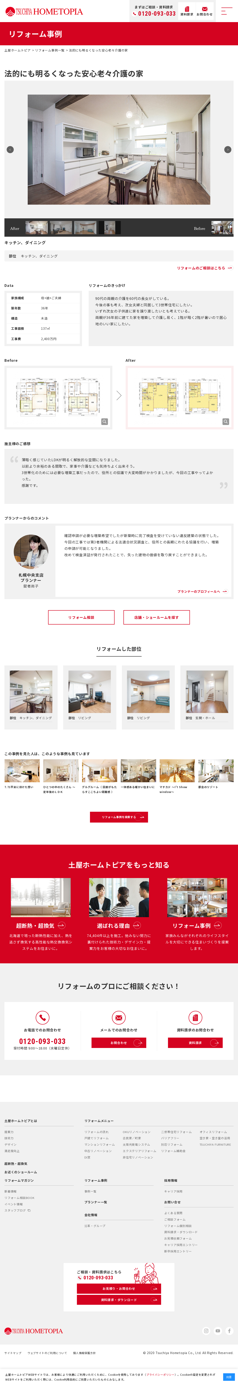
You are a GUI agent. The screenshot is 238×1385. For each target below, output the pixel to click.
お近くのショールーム (20, 1192)
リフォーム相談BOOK (19, 1218)
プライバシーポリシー (160, 1374)
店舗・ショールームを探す (156, 617)
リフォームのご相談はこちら (205, 268)
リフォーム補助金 (173, 1171)
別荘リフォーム (172, 1165)
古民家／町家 (132, 1158)
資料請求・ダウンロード (181, 1252)
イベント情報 (13, 1224)
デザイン (10, 1165)
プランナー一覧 (95, 1222)
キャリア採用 (173, 1212)
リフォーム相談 (81, 617)
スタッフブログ (17, 1231)
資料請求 (204, 1063)
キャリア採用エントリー (181, 1265)
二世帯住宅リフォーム (176, 1152)
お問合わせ (127, 1063)
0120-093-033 (157, 14)
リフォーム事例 (95, 1200)
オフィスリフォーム (213, 1152)
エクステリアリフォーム (139, 1171)
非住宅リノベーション (138, 1177)
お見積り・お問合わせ (129, 1310)
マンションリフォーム (99, 1165)
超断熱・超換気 (15, 1183)
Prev (12, 149)
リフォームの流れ (96, 1152)
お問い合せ (172, 1222)
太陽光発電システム (136, 1165)
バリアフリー (170, 1158)
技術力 (9, 1158)
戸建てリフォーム (96, 1158)
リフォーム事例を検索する (129, 821)
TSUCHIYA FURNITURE (215, 1165)
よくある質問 (173, 1233)
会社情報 (91, 1235)
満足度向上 (12, 1171)
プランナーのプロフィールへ (197, 587)
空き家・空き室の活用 (215, 1158)
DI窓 (87, 1177)
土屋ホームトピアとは (20, 1141)
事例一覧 (90, 1212)
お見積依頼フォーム (178, 1259)
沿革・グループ (95, 1246)
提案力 (9, 1152)
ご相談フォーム (175, 1239)
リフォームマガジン (19, 1200)
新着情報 (10, 1212)
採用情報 (170, 1200)
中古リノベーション (98, 1171)
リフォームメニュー (99, 1141)
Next (226, 149)
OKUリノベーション (137, 1152)
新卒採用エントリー (178, 1271)
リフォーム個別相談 (178, 1246)
